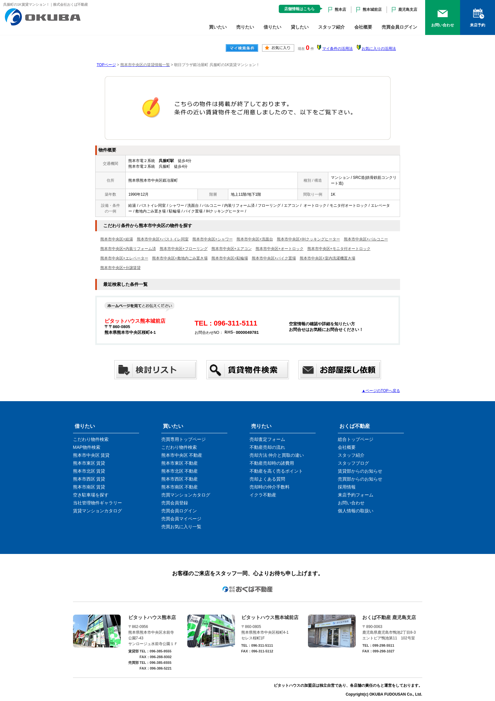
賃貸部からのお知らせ (360, 471)
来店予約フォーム (355, 494)
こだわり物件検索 (91, 439)
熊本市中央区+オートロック (280, 248)
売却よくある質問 (267, 479)
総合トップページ (355, 439)
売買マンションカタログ (185, 494)
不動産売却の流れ (267, 447)
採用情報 (347, 486)
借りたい (272, 27)
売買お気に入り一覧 (181, 526)
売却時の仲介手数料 (270, 486)
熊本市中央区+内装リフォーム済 (128, 248)
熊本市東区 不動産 (179, 463)
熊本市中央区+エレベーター (124, 258)
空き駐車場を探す (91, 494)
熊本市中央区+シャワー (212, 239)
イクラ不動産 (263, 494)
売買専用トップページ (183, 439)
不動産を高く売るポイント (276, 471)
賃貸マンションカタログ (97, 510)
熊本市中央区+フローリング (184, 248)
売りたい (245, 27)
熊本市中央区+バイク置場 (274, 258)
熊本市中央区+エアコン (231, 248)
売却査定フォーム (267, 439)
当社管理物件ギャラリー (97, 502)
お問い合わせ (442, 25)
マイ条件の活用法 (337, 48)
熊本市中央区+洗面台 (255, 239)
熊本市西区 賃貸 (89, 479)
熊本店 (340, 9)
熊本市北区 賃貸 (89, 471)
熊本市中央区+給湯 (116, 239)
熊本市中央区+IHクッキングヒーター (308, 239)
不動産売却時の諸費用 (272, 463)
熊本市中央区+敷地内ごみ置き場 (180, 258)
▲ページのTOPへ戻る (381, 390)
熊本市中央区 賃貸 (91, 455)
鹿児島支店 (407, 9)
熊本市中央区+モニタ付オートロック (339, 248)
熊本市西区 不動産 (179, 479)
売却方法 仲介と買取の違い (277, 455)
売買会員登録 (174, 502)
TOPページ (106, 65)
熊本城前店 (372, 9)
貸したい (300, 27)
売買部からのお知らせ (360, 479)
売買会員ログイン (399, 27)
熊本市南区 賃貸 (89, 486)
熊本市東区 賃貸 (89, 463)
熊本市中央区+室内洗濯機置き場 (327, 258)
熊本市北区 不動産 (179, 471)
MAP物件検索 (86, 447)
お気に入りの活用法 (379, 48)
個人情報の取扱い (355, 510)
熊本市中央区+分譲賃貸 (120, 268)
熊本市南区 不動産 (179, 486)
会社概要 (363, 27)
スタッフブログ (353, 463)
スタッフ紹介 (331, 27)
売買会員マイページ (181, 518)
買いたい (218, 27)
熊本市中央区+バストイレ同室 (163, 239)
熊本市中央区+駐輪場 (229, 258)
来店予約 (477, 25)
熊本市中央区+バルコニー (366, 239)
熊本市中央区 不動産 (182, 455)
